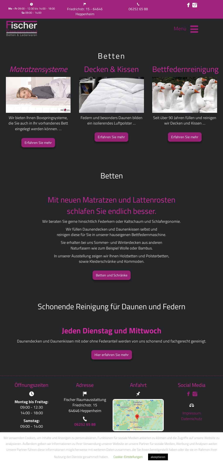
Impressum (191, 413)
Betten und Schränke (111, 275)
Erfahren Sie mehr (38, 142)
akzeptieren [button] (158, 457)
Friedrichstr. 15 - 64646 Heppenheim (85, 11)
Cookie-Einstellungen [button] (128, 456)
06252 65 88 (138, 9)
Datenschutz (191, 419)
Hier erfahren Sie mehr (112, 354)
